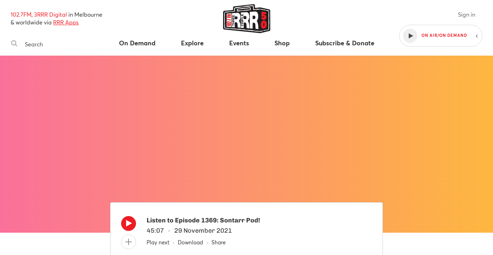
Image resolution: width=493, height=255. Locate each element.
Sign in (466, 14)
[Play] (128, 225)
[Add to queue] (128, 241)
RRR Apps (66, 22)
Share (218, 242)
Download (190, 242)
